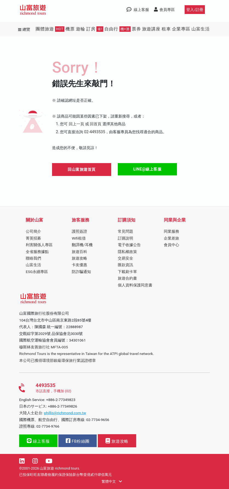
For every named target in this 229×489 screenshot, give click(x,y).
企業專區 (181, 29)
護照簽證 (79, 231)
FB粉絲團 (77, 441)
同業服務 (171, 231)
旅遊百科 (79, 251)
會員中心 (171, 245)
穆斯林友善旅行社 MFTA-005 (43, 347)
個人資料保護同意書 (135, 285)
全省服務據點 (37, 251)
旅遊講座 (151, 29)
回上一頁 (76, 124)
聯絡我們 (33, 258)
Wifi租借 (79, 238)
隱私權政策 (127, 251)
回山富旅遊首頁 (82, 169)
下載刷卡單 (127, 271)
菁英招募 (33, 238)
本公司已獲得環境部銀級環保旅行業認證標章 (57, 360)
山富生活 (200, 29)
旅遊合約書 (127, 278)
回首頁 (95, 124)
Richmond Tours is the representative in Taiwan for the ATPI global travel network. (86, 353)
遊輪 (80, 29)
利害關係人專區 (39, 245)
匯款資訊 (125, 265)
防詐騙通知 (81, 271)
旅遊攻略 (79, 258)
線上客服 (38, 441)
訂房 (94, 29)
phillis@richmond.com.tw (65, 413)
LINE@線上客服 (147, 169)
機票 (70, 29)
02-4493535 (94, 132)
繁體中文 (112, 481)
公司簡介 (33, 231)
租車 (166, 29)
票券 (136, 29)
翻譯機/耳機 (82, 245)
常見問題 (125, 231)
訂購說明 (125, 238)
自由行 (117, 29)
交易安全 (125, 258)
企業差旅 (171, 238)
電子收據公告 (129, 245)
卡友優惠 (79, 265)
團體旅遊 (50, 29)
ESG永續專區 (37, 271)
